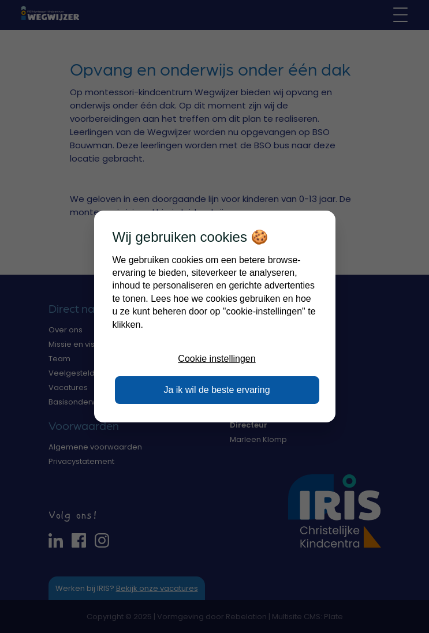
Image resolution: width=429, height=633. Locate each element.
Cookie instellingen (216, 359)
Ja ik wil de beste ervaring (216, 390)
